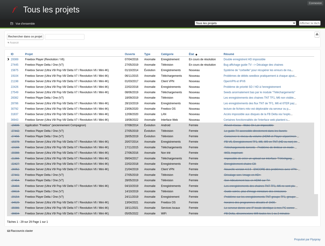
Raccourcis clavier (20, 230)
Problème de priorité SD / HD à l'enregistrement (252, 86)
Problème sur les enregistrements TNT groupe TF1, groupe (259, 196)
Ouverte (130, 54)
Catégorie (167, 54)
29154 (15, 196)
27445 (14, 64)
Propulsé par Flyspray (307, 239)
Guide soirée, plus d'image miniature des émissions (255, 191)
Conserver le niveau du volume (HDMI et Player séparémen (260, 136)
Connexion (315, 3)
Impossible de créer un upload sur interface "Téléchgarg (258, 158)
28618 (15, 191)
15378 (15, 141)
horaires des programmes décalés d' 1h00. (250, 202)
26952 (15, 169)
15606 (15, 125)
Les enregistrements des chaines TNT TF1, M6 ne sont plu (259, 186)
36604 (15, 213)
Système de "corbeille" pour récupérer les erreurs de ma (257, 70)
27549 (14, 92)
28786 (14, 103)
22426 (14, 86)
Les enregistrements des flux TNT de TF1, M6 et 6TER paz (259, 103)
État (193, 54)
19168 (15, 147)
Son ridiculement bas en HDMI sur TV (247, 180)
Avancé (14, 42)
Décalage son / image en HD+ (242, 174)
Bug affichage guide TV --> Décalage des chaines (253, 64)
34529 (15, 202)
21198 (14, 81)
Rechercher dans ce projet (25, 36)
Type (147, 54)
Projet (29, 54)
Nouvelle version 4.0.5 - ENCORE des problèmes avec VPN (260, 169)
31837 (14, 114)
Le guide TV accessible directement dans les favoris (255, 130)
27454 (15, 180)
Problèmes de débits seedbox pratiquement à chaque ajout (259, 75)
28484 (15, 186)
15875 (14, 70)
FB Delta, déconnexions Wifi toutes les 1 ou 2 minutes (256, 213)
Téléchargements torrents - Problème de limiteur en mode (259, 147)
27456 (15, 136)
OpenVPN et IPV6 (235, 81)
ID (12, 54)
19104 (14, 75)
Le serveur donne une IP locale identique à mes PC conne (259, 207)
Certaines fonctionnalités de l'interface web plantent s (256, 119)
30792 (14, 108)
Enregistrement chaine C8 (240, 163)
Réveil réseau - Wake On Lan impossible (248, 125)
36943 (14, 119)
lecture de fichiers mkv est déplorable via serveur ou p (256, 108)
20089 (14, 59)
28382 (14, 97)
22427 (15, 163)
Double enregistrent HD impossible (244, 59)
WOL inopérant (233, 152)
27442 (15, 130)
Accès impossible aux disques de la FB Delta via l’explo (257, 114)
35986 (15, 207)
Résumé (229, 54)
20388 (15, 152)
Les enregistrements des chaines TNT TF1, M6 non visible (259, 97)
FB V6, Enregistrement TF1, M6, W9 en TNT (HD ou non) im (260, 141)
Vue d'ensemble (25, 23)
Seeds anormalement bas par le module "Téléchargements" (259, 92)
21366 (15, 158)
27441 (15, 174)
